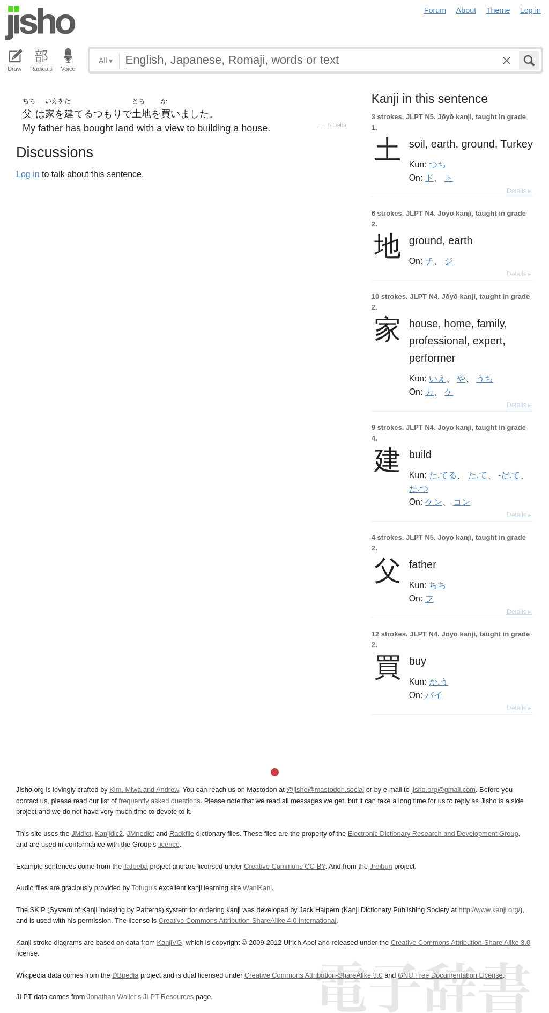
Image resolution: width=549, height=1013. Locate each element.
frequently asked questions (159, 801)
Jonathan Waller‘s (114, 997)
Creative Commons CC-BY (284, 866)
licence (169, 844)
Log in (530, 10)
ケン (433, 502)
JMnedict (140, 834)
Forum (435, 10)
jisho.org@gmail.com (443, 790)
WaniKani (257, 888)
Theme (498, 10)
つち (437, 164)
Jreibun (381, 866)
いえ (437, 378)
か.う (438, 681)
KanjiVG (169, 942)
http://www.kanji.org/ (490, 910)
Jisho (40, 23)
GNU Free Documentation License (450, 975)
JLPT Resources (168, 997)
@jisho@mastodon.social (325, 790)
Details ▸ (519, 191)
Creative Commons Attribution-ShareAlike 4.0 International (247, 920)
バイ (433, 695)
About (466, 10)
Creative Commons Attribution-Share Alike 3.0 (460, 942)
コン (461, 502)
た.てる (443, 475)
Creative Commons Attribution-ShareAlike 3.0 (313, 975)
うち (484, 378)
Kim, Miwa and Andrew (144, 790)
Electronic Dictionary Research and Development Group (433, 834)
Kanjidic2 (109, 834)
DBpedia (125, 975)
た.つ (418, 488)
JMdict (81, 834)
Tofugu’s (144, 888)
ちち (437, 585)
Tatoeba (336, 125)
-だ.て (509, 475)
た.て (477, 475)
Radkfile (181, 834)
